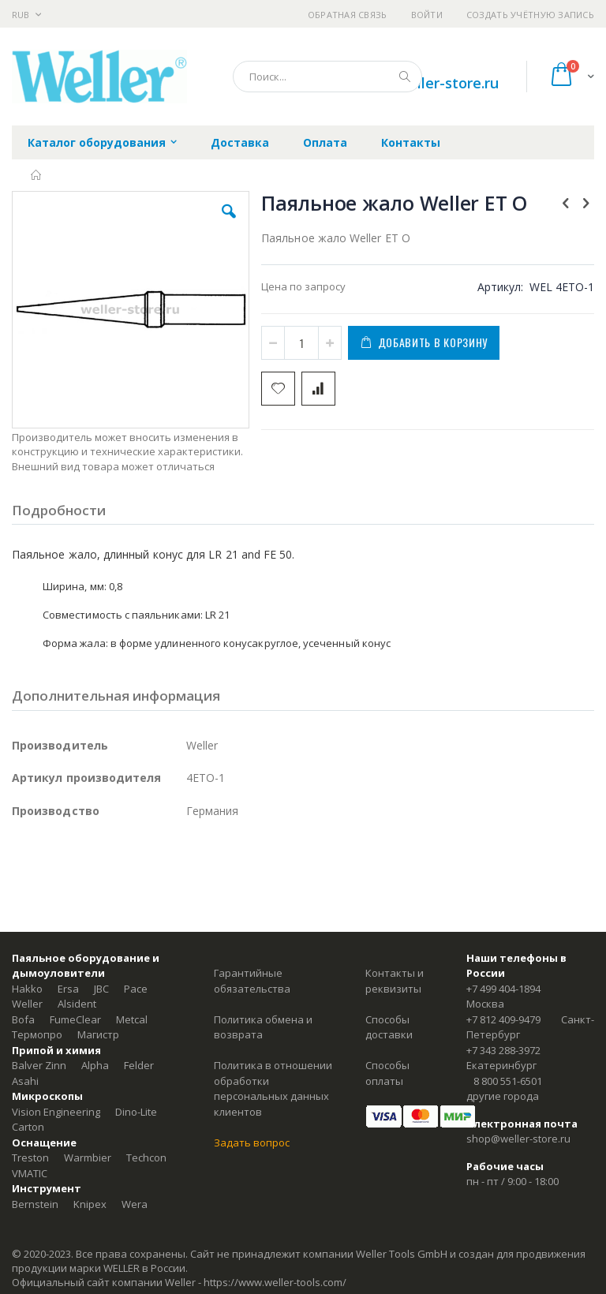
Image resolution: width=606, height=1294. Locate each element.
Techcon (146, 1157)
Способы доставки (389, 1027)
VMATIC (29, 1173)
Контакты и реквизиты (394, 981)
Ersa (68, 989)
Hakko (27, 989)
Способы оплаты (387, 1073)
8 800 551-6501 (507, 1081)
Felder (139, 1065)
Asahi (25, 1081)
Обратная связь (347, 15)
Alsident (77, 1004)
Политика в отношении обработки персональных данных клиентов (273, 1088)
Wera (135, 1204)
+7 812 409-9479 (503, 1019)
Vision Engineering (56, 1112)
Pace (136, 989)
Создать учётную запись (530, 15)
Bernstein (35, 1204)
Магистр (98, 1034)
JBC (101, 989)
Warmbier (87, 1157)
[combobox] (327, 76)
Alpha (95, 1065)
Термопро (37, 1034)
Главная (37, 175)
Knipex (90, 1204)
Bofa (23, 1019)
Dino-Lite (136, 1112)
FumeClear (75, 1019)
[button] (229, 223)
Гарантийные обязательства (252, 981)
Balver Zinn (39, 1065)
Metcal (132, 1019)
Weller (27, 1004)
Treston (30, 1157)
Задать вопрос (252, 1142)
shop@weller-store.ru (425, 82)
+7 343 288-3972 (503, 1050)
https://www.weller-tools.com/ (275, 1282)
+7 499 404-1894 (503, 989)
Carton (28, 1127)
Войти (427, 15)
